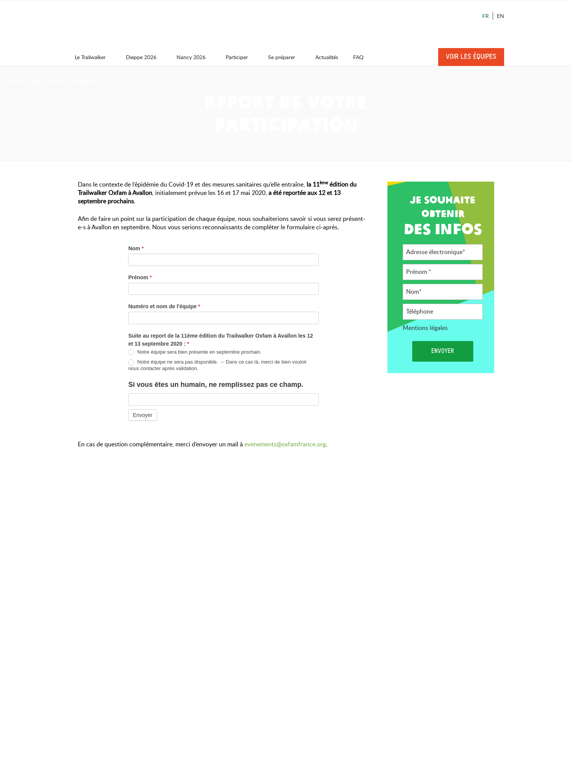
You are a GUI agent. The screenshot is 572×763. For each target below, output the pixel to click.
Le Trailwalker (94, 57)
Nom (135, 248)
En (500, 15)
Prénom (139, 277)
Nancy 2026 (195, 57)
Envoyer (142, 415)
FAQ (358, 57)
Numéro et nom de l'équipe (164, 306)
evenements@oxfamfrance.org (285, 444)
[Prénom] (443, 272)
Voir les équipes (471, 56)
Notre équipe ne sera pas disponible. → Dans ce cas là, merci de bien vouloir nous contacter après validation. (217, 365)
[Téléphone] (443, 312)
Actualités (326, 57)
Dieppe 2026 (145, 57)
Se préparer (285, 57)
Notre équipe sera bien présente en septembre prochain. (195, 352)
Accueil (16, 81)
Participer (240, 57)
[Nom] (443, 292)
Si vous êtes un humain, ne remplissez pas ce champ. (215, 384)
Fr (485, 15)
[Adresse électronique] (443, 252)
